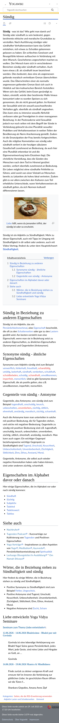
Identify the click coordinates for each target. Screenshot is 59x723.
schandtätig (44, 368)
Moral (41, 452)
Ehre (17, 452)
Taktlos (10, 513)
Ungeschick (29, 590)
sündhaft (26, 371)
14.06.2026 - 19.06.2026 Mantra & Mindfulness (26, 664)
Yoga (13, 548)
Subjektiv (11, 503)
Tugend (27, 445)
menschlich (20, 378)
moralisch (30, 411)
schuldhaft (49, 371)
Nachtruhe (12, 529)
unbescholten (10, 407)
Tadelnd (11, 506)
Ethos (24, 452)
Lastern (54, 331)
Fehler (18, 590)
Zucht (36, 608)
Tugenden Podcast (16, 533)
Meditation (24, 548)
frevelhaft (32, 368)
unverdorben (24, 407)
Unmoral (40, 699)
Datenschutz (7, 719)
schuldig (23, 375)
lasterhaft (16, 371)
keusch (40, 404)
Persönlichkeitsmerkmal (15, 327)
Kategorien (8, 696)
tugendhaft (17, 404)
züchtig (36, 407)
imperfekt (8, 378)
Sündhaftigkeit (10, 249)
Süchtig (10, 499)
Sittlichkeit (8, 452)
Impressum (34, 719)
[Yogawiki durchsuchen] (30, 10)
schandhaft (34, 375)
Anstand (32, 452)
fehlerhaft (21, 368)
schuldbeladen (10, 375)
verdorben (38, 371)
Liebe (9, 223)
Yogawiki (16, 4)
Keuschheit (48, 445)
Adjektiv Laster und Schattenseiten (19, 699)
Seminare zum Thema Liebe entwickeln (23, 627)
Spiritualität (46, 551)
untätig (6, 371)
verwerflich (9, 368)
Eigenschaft (40, 327)
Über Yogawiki (21, 719)
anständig (19, 411)
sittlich (44, 407)
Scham (43, 608)
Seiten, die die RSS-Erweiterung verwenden (33, 696)
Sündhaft (11, 495)
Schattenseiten (25, 331)
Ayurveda (38, 548)
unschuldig (29, 404)
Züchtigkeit (47, 449)
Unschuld (37, 445)
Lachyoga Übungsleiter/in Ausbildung (26, 555)
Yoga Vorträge (14, 544)
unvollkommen (48, 375)
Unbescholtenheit (12, 449)
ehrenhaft (8, 411)
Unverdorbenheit (31, 449)
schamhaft (50, 411)
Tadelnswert (13, 510)
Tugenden (29, 537)
